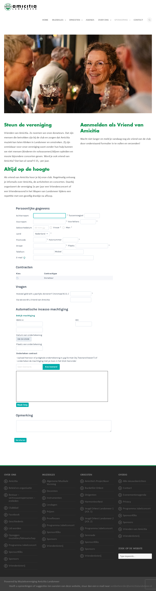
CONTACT (138, 20)
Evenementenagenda (134, 494)
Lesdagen (52, 504)
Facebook (14, 514)
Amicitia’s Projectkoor (97, 481)
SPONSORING (121, 20)
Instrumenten (54, 498)
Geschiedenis (16, 521)
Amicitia (13, 481)
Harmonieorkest (94, 501)
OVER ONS (103, 20)
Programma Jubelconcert (22, 545)
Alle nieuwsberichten (134, 481)
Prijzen (50, 511)
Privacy (127, 501)
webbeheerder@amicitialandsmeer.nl (131, 586)
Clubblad (13, 507)
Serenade (90, 535)
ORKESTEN (74, 20)
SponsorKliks (16, 552)
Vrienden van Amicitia (135, 529)
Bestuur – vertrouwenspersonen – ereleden (22, 497)
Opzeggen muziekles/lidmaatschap (22, 537)
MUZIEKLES (57, 20)
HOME (45, 20)
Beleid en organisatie (20, 488)
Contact (127, 488)
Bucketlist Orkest (94, 488)
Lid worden (15, 528)
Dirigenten (90, 494)
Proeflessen (53, 518)
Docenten (52, 491)
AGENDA (90, 20)
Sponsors (14, 558)
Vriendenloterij (17, 565)
